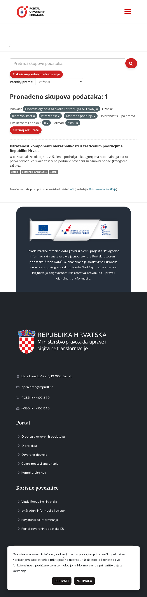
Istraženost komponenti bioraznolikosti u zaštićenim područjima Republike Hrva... (66, 148)
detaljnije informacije (34, 171)
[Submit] (131, 63)
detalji (14, 171)
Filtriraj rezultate (26, 130)
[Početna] (5, 45)
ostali (53, 171)
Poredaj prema (21, 82)
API (72, 189)
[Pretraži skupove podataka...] (67, 63)
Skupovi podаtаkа (30, 45)
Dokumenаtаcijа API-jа (102, 189)
